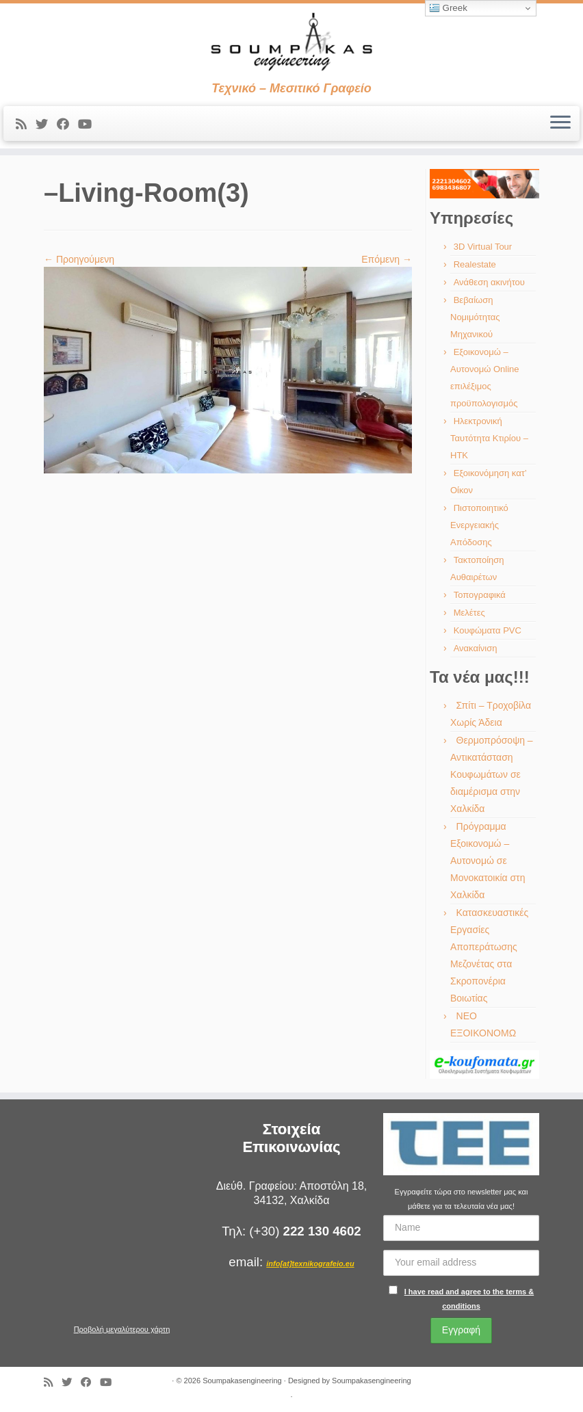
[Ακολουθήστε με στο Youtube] (89, 124)
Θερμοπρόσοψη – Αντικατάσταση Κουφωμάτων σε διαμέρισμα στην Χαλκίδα (491, 774)
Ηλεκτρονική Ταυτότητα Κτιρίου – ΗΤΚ (489, 438)
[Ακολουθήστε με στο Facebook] (67, 124)
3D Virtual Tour (483, 246)
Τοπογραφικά (480, 595)
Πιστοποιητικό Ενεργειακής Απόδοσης (479, 525)
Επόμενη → (386, 259)
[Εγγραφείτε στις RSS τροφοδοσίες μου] (26, 124)
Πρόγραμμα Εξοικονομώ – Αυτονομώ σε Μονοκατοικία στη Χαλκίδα (487, 860)
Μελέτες (469, 612)
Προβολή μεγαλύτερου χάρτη (122, 1329)
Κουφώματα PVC (487, 630)
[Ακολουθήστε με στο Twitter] (46, 124)
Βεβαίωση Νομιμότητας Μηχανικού (475, 317)
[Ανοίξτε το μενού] (560, 124)
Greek (448, 8)
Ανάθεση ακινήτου (489, 282)
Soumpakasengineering (242, 1380)
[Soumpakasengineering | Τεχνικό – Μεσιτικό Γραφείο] (291, 42)
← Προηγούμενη (79, 259)
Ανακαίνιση (475, 648)
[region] (484, 183)
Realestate (475, 264)
